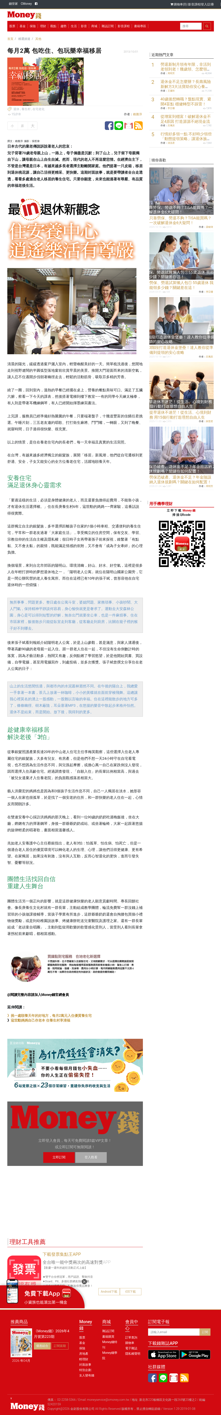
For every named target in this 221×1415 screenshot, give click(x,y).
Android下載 (109, 1291)
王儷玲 (171, 90)
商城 (94, 26)
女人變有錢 (86, 1375)
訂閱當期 (60, 1346)
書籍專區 (140, 26)
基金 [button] (23, 26)
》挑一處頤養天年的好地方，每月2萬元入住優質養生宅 (49, 1015)
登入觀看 (91, 1157)
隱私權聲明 (132, 1353)
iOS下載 (130, 1291)
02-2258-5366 (66, 1399)
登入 (204, 4)
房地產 (83, 1353)
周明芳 (171, 73)
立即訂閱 (59, 1157)
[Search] (191, 26)
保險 (33, 26)
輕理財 (83, 1359)
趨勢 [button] (63, 26)
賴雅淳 (137, 114)
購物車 (129, 1343)
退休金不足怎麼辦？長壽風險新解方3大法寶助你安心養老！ (186, 87)
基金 (82, 1343)
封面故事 (85, 1364)
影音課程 (194, 4)
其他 (38, 39)
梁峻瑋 (209, 227)
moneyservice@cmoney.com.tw (108, 1399)
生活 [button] (74, 26)
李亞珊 (171, 108)
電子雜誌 (131, 1348)
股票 (12, 26)
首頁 (10, 39)
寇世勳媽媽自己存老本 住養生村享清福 (40, 1020)
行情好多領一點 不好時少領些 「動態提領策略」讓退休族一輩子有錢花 (186, 139)
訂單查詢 (131, 1337)
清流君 (171, 143)
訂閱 (205, 1332)
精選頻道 (24, 39)
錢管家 (13, 3)
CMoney (26, 3)
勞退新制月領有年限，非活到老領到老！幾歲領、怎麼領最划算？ (186, 69)
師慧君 (209, 421)
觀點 (53, 26)
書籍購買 (108, 1336)
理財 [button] (43, 26)
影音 (84, 26)
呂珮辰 (171, 125)
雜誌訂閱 (108, 26)
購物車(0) (178, 4)
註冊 (211, 4)
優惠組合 (42, 1346)
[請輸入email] (174, 1332)
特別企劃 (85, 1370)
